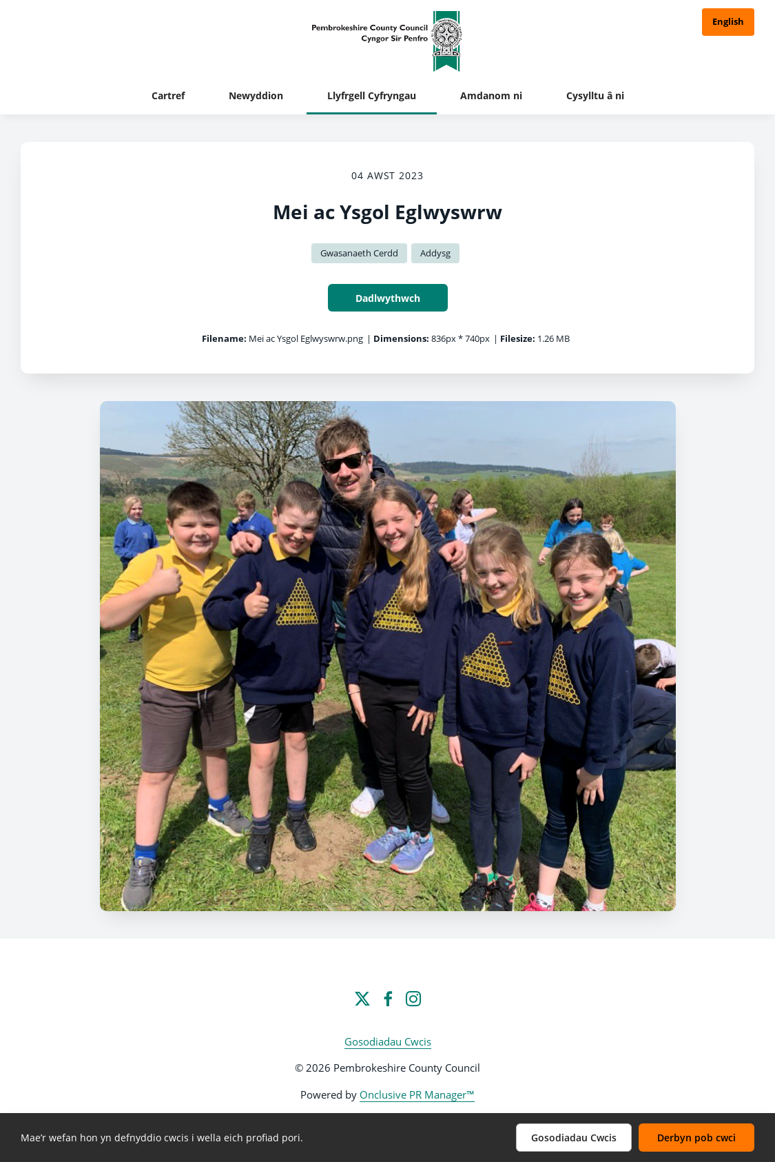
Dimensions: (401, 338)
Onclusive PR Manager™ (417, 1094)
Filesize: (517, 338)
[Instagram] (413, 998)
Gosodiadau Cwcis (387, 1041)
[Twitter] (362, 998)
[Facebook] (387, 998)
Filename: (224, 338)
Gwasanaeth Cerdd (359, 253)
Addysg (435, 253)
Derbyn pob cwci (696, 1137)
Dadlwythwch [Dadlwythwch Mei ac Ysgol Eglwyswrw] (387, 298)
